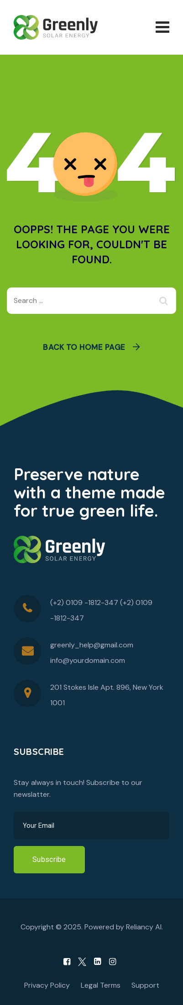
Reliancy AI (144, 927)
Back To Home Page (84, 347)
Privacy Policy (47, 985)
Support (145, 985)
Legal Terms (100, 985)
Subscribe (49, 859)
